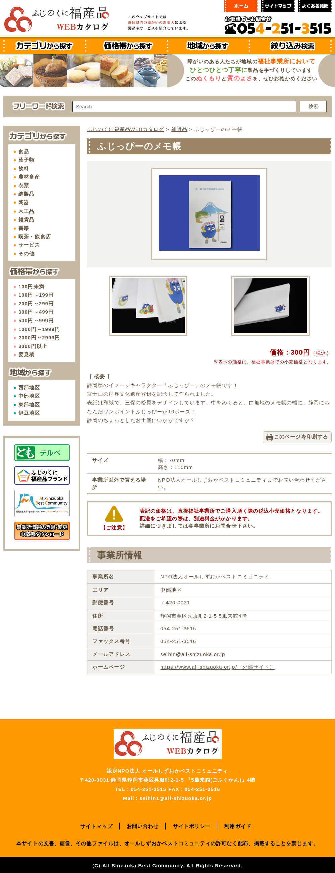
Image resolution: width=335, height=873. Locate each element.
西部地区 (29, 387)
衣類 (23, 185)
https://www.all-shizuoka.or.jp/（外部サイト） (217, 666)
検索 (313, 106)
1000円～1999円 (39, 329)
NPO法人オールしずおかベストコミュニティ (214, 576)
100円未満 (31, 286)
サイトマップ (96, 825)
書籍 (23, 228)
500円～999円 (36, 320)
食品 (23, 151)
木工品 (26, 211)
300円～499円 (36, 312)
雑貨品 (26, 219)
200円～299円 (36, 303)
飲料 (23, 168)
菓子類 (26, 160)
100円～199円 (36, 295)
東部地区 (29, 404)
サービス (29, 245)
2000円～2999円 (39, 337)
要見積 (26, 354)
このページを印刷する (301, 436)
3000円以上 (32, 346)
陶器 (23, 202)
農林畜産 (29, 177)
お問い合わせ (143, 825)
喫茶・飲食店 (34, 236)
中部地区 (29, 396)
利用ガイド (238, 825)
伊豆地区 (29, 413)
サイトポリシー (192, 825)
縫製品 (26, 194)
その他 (26, 253)
